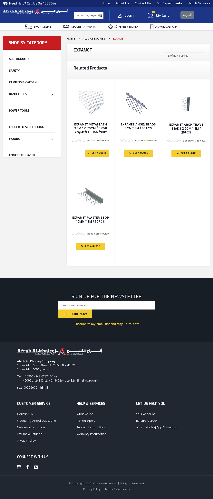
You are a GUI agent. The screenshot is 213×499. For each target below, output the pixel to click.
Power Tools (19, 110)
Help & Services (199, 3)
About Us (122, 3)
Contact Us (143, 3)
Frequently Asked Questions (36, 421)
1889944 (49, 3)
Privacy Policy (26, 441)
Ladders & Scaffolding (26, 127)
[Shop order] (184, 55)
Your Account (145, 414)
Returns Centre (146, 421)
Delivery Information (31, 427)
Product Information (91, 427)
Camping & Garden (23, 82)
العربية (187, 15)
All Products (19, 58)
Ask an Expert (86, 421)
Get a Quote (97, 153)
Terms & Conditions (117, 489)
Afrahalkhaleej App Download (156, 427)
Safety (14, 70)
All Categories (93, 39)
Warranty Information (91, 434)
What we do (85, 414)
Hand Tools (18, 94)
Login (126, 15)
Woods (14, 138)
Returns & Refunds (29, 434)
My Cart (158, 15)
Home (106, 3)
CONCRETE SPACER (22, 155)
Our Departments (169, 3)
